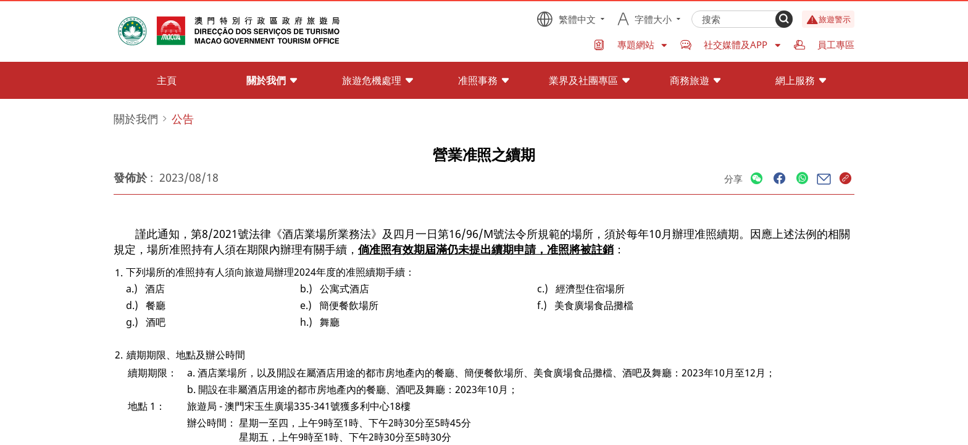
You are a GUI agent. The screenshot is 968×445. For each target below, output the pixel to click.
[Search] (784, 19)
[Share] (757, 179)
